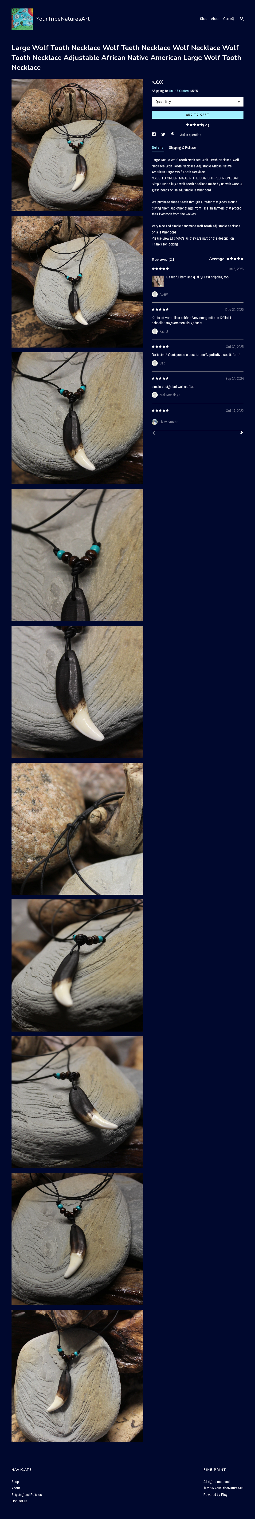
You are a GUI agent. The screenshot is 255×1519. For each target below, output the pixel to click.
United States (179, 90)
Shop (203, 18)
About (215, 18)
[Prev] (154, 433)
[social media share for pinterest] (173, 134)
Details (158, 147)
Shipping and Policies (27, 1494)
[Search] (242, 19)
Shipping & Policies (182, 147)
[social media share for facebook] (154, 134)
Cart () (228, 18)
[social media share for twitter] (163, 134)
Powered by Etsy (216, 1494)
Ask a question (190, 134)
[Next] (241, 432)
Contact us (19, 1500)
